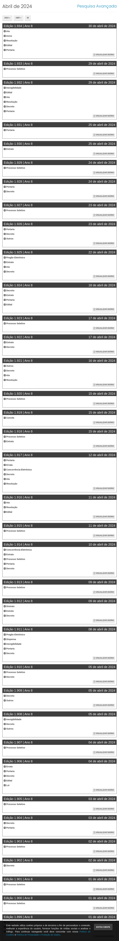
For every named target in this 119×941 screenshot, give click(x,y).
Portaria (9, 50)
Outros (8, 238)
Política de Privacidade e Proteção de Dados (38, 935)
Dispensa (10, 639)
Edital (8, 45)
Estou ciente (103, 927)
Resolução (10, 40)
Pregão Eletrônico (14, 257)
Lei (6, 785)
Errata (8, 465)
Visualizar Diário (104, 55)
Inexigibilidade (12, 88)
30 (28, 18)
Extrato (9, 149)
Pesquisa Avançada (97, 6)
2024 (7, 18)
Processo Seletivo (14, 69)
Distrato (9, 606)
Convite (9, 418)
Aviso (8, 36)
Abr (18, 18)
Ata (7, 31)
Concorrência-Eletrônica (18, 469)
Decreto (9, 106)
